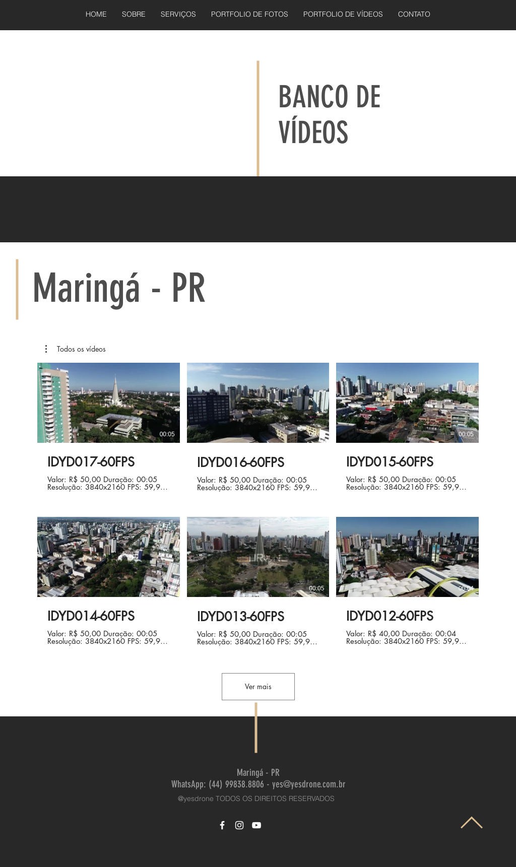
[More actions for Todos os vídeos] (75, 349)
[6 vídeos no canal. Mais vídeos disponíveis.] (258, 504)
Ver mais (258, 686)
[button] (75, 349)
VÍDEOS (313, 133)
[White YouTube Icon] (256, 825)
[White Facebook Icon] (222, 825)
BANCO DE (329, 97)
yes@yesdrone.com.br (309, 784)
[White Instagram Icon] (239, 825)
